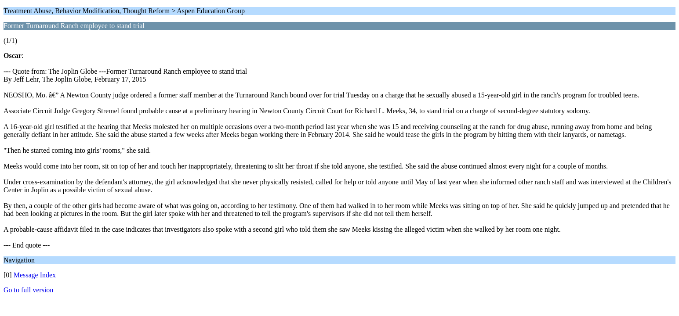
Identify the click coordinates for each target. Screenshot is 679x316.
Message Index (35, 275)
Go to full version (28, 290)
